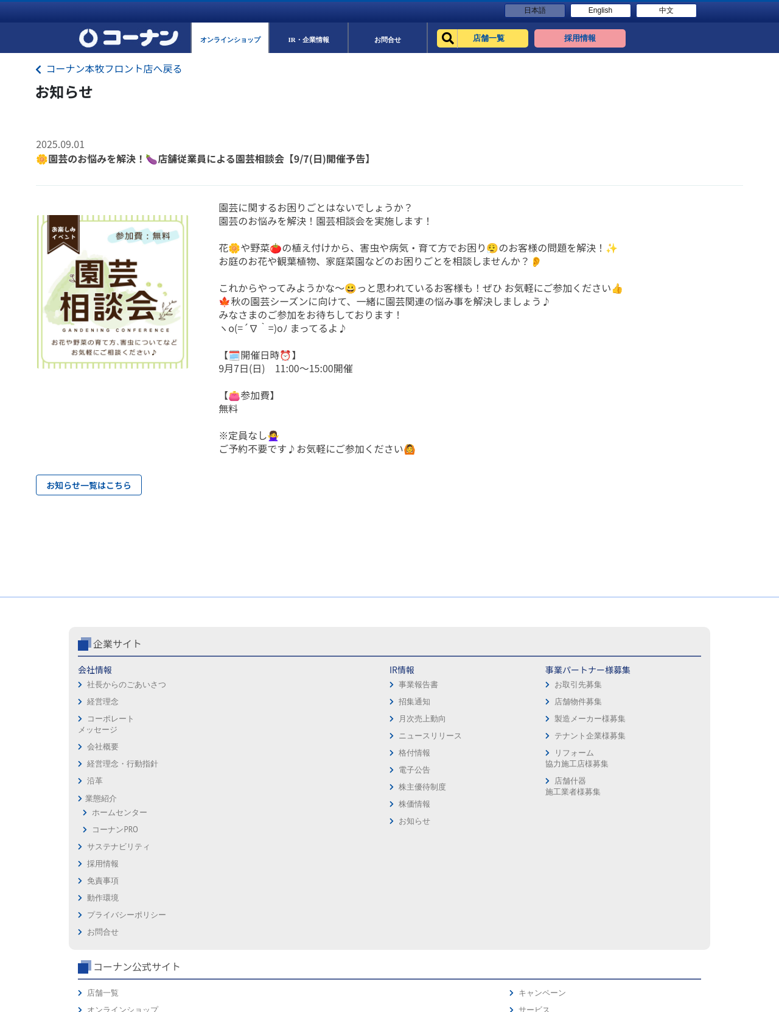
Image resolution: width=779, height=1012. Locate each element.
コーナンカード (660, 772)
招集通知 (206, 753)
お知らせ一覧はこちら (88, 485)
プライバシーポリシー (433, 772)
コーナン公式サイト (565, 694)
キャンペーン (656, 721)
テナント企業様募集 (327, 787)
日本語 (535, 10)
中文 (666, 10)
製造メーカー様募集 (327, 770)
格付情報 (206, 804)
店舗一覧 (531, 721)
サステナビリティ (118, 898)
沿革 (95, 832)
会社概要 (103, 798)
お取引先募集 (316, 736)
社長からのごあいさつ (126, 736)
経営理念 (103, 753)
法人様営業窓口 (542, 755)
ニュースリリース (221, 787)
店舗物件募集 (316, 753)
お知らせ (206, 872)
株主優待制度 (213, 838)
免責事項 (410, 738)
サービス (648, 738)
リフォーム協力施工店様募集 (314, 809)
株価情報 (206, 855)
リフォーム (534, 789)
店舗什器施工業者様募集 (310, 837)
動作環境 (410, 755)
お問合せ (410, 789)
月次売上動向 (213, 770)
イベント (531, 772)
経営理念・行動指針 (122, 815)
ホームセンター (119, 863)
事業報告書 (209, 736)
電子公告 (206, 821)
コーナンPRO (115, 881)
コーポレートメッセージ (106, 775)
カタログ (648, 755)
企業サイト (117, 694)
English (600, 10)
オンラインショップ (550, 738)
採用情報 (410, 721)
